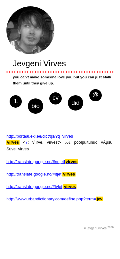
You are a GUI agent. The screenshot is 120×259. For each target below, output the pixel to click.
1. (16, 101)
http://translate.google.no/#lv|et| (41, 186)
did (75, 102)
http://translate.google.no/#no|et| (42, 161)
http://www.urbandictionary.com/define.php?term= (54, 198)
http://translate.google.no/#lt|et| (41, 173)
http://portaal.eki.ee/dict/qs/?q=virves (39, 136)
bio (35, 106)
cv (55, 97)
